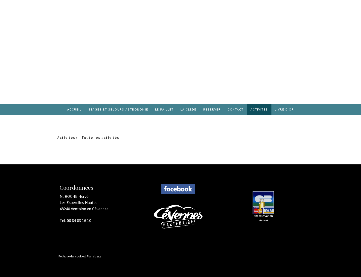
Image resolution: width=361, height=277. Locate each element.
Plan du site (94, 256)
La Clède (188, 109)
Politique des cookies (71, 256)
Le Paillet (164, 109)
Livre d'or (284, 109)
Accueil (74, 109)
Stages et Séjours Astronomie (118, 109)
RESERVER (212, 109)
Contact (236, 109)
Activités (259, 109)
